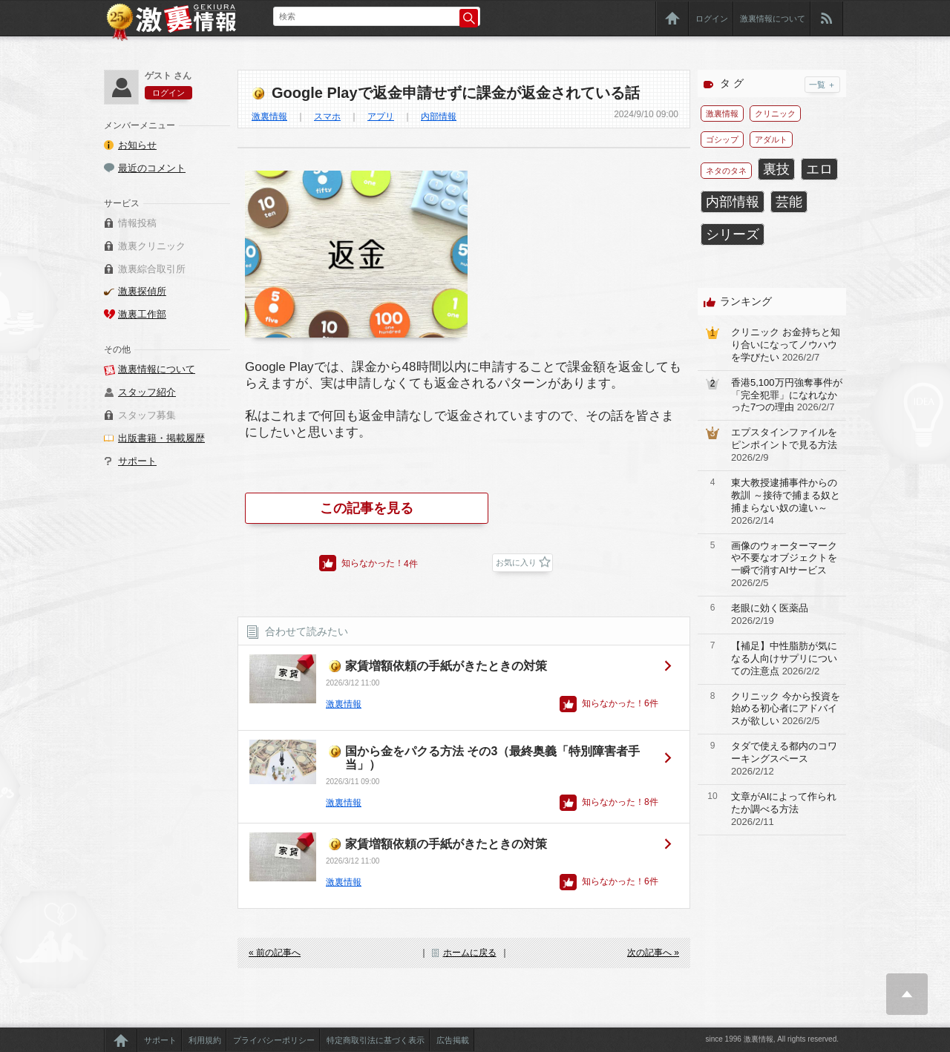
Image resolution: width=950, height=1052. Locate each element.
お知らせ (137, 145)
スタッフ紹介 (147, 392)
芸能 (789, 201)
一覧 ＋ (822, 84)
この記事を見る (366, 508)
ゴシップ (722, 139)
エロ (819, 169)
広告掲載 (452, 1040)
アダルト (771, 139)
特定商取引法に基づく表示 (376, 1040)
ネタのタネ (726, 170)
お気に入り (516, 562)
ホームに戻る (470, 952)
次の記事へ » (653, 952)
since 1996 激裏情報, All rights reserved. (772, 1039)
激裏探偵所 (142, 291)
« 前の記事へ (275, 952)
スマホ (327, 116)
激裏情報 (269, 116)
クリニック (775, 113)
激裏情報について (772, 18)
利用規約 (205, 1040)
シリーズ (732, 234)
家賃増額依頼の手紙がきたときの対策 (446, 666)
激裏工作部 (142, 314)
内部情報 (438, 116)
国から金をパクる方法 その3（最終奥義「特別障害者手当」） (492, 758)
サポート (137, 461)
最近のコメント (152, 168)
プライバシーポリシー (274, 1040)
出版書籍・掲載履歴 (161, 438)
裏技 (776, 169)
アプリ (380, 116)
